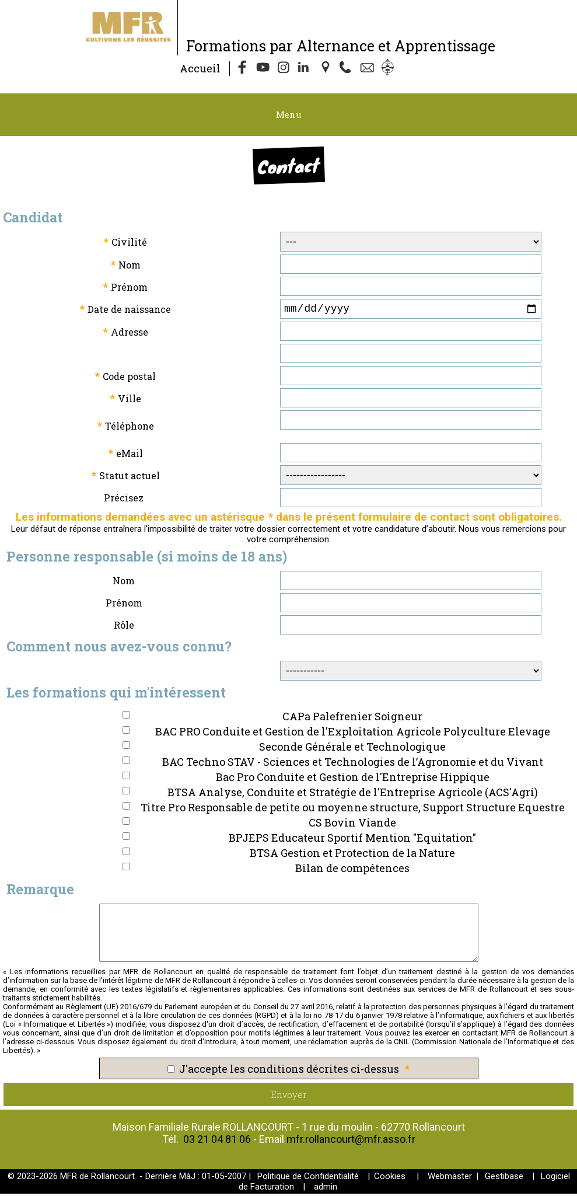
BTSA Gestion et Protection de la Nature (352, 855)
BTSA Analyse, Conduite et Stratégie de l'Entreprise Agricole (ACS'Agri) (352, 794)
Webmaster (450, 1178)
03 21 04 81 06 (217, 1141)
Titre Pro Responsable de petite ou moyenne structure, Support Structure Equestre (353, 810)
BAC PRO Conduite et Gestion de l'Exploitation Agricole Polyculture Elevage (352, 734)
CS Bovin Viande (352, 825)
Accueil (200, 68)
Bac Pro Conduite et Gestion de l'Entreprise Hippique (352, 779)
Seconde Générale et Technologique (352, 749)
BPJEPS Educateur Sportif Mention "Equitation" (352, 840)
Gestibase (504, 1178)
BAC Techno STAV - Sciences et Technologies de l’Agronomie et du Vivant (352, 764)
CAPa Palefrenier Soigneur (352, 719)
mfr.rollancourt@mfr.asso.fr (350, 1141)
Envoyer (289, 1097)
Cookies (389, 1178)
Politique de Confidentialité (308, 1178)
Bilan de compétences (352, 870)
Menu (289, 114)
